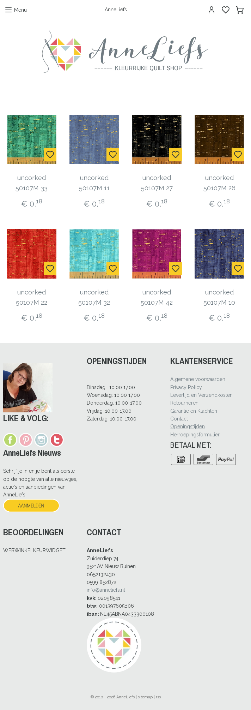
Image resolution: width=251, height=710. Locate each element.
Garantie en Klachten (193, 411)
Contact (179, 419)
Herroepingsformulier (195, 434)
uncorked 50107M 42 (157, 297)
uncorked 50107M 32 (94, 297)
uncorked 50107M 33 (32, 183)
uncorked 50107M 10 (219, 297)
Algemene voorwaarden (197, 379)
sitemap (145, 697)
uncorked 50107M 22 (31, 297)
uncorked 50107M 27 (157, 183)
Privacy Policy (186, 387)
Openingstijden (187, 426)
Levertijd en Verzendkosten (201, 395)
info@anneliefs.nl (106, 590)
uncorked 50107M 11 (94, 183)
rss (158, 697)
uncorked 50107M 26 (219, 183)
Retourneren (184, 403)
